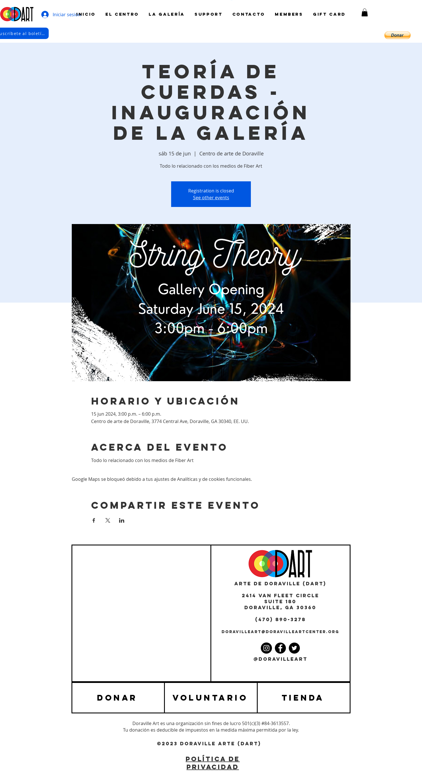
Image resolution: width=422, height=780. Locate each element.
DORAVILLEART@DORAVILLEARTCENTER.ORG (280, 631)
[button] (364, 12)
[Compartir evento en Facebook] (94, 520)
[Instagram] (266, 648)
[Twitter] (294, 648)
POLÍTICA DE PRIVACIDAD (213, 763)
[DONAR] (118, 697)
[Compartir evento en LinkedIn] (121, 520)
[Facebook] (280, 648)
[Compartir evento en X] (107, 520)
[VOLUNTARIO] (210, 697)
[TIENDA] (303, 697)
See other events (211, 197)
